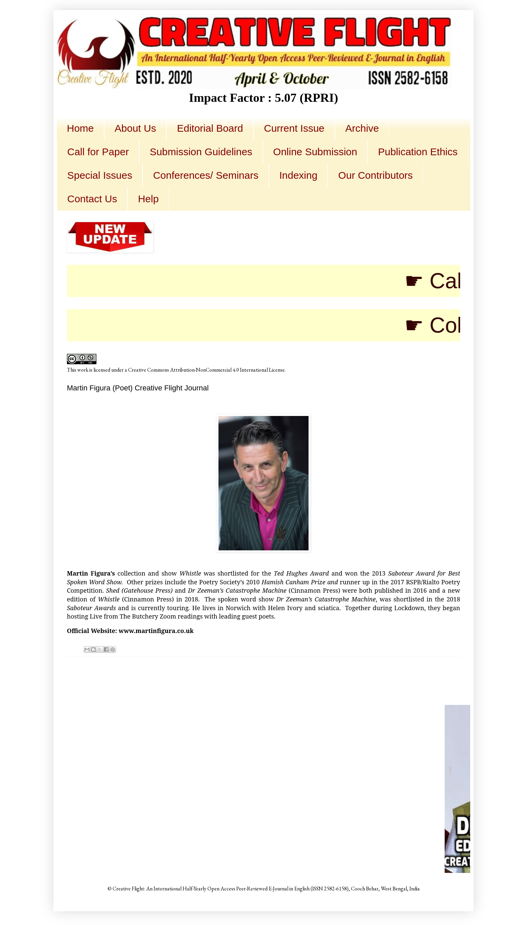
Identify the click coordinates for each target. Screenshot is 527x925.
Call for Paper (98, 151)
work (82, 369)
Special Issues (99, 175)
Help (148, 198)
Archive (362, 128)
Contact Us (92, 198)
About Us (135, 128)
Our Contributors (375, 175)
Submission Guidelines (201, 151)
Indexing (298, 175)
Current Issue (294, 128)
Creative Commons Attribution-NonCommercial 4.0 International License (206, 369)
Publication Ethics (418, 151)
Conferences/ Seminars (205, 175)
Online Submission (315, 151)
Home (80, 128)
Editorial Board (210, 128)
